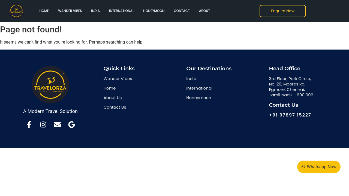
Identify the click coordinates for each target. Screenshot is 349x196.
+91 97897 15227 (290, 115)
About (204, 10)
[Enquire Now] (283, 11)
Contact (182, 10)
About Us (113, 97)
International (121, 10)
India (95, 10)
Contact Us (115, 107)
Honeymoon (153, 10)
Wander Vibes (70, 10)
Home (44, 10)
